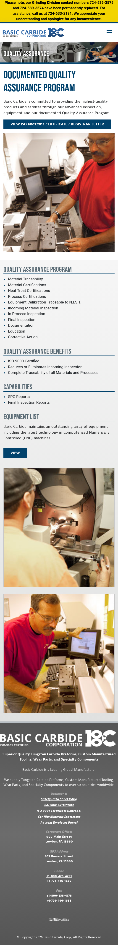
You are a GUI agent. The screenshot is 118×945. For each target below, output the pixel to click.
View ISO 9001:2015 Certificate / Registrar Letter (57, 124)
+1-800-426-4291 (59, 876)
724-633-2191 (60, 13)
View (15, 453)
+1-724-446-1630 (59, 881)
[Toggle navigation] (109, 31)
